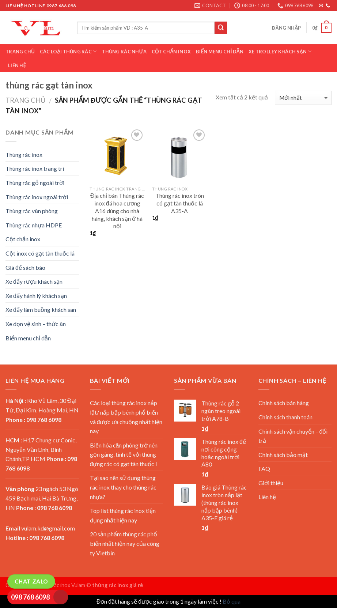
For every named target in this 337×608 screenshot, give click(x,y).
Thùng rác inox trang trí (34, 168)
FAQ (264, 468)
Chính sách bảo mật (283, 454)
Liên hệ (17, 65)
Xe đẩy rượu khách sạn (34, 281)
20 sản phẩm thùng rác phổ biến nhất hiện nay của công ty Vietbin (124, 543)
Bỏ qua (232, 601)
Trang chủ (20, 51)
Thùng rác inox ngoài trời (36, 196)
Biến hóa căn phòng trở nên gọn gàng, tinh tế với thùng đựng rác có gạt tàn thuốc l (124, 454)
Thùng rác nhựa (124, 51)
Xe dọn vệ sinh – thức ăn (35, 323)
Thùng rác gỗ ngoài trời (34, 182)
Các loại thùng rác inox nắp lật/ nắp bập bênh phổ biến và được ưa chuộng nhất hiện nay (126, 416)
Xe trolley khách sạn (280, 51)
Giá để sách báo (25, 267)
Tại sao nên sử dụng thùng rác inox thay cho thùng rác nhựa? (123, 487)
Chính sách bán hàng (283, 402)
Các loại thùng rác (68, 51)
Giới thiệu (270, 482)
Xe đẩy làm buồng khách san (40, 309)
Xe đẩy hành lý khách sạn (36, 295)
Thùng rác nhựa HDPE (33, 225)
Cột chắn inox (171, 51)
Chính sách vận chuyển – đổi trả (293, 436)
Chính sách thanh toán (285, 416)
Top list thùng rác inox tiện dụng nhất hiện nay (123, 515)
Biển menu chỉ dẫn (219, 51)
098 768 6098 (30, 597)
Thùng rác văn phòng (31, 210)
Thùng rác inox (23, 154)
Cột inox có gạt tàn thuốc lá (40, 253)
